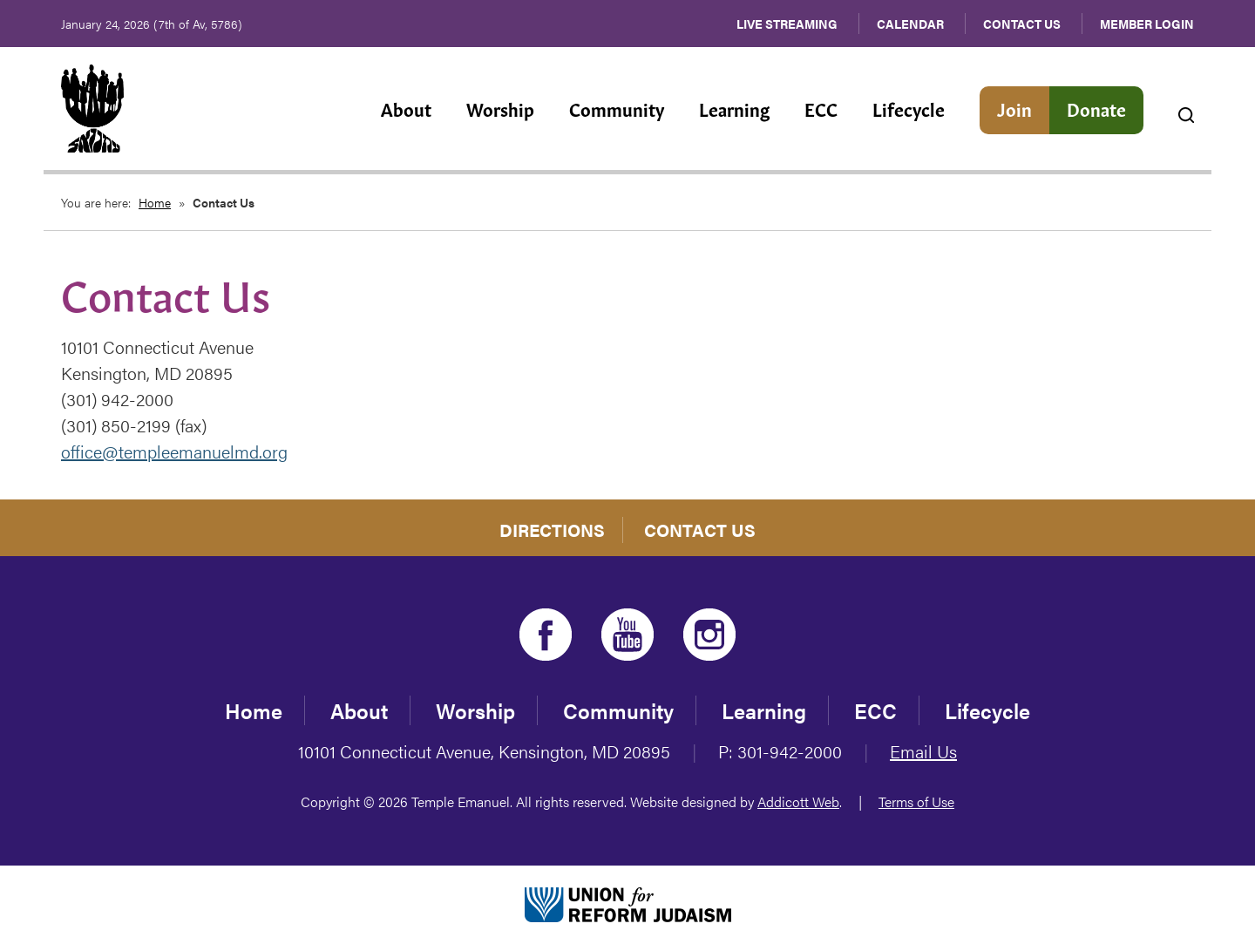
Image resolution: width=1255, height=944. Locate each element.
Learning (734, 108)
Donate (1096, 108)
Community (616, 108)
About (406, 108)
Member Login (1147, 23)
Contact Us (1022, 23)
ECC (821, 108)
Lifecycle (908, 108)
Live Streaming (787, 23)
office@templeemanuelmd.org (174, 451)
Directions (552, 529)
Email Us (923, 751)
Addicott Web (798, 801)
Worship (500, 108)
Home (155, 202)
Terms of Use (916, 801)
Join (1014, 108)
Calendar (910, 23)
